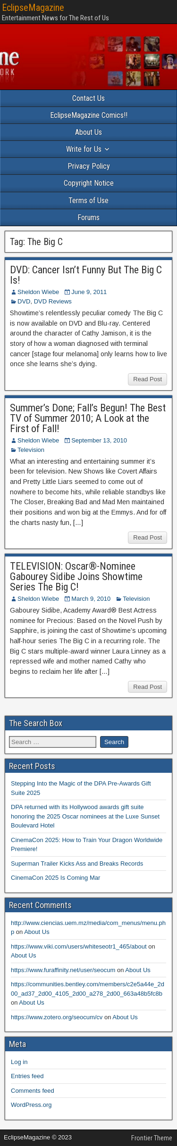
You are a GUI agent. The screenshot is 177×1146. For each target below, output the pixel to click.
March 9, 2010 (90, 598)
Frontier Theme (151, 1138)
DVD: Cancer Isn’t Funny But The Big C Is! (86, 275)
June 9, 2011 (89, 291)
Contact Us (88, 98)
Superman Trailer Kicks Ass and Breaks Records (77, 863)
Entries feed (27, 1076)
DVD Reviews (53, 301)
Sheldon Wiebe (38, 291)
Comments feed (32, 1090)
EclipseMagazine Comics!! (88, 115)
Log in (19, 1061)
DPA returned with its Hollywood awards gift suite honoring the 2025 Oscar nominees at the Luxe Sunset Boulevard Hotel (85, 816)
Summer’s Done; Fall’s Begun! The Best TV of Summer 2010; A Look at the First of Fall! (88, 418)
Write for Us (83, 149)
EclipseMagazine (33, 7)
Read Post (147, 379)
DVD (23, 301)
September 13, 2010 (99, 440)
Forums (88, 217)
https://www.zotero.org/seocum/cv (56, 1017)
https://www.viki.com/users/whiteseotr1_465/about (79, 946)
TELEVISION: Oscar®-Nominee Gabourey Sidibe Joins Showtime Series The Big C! (76, 576)
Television (30, 449)
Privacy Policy (88, 166)
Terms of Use (88, 200)
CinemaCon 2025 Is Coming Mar (55, 877)
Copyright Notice (89, 183)
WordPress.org (31, 1104)
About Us (88, 132)
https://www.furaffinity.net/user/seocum (63, 970)
